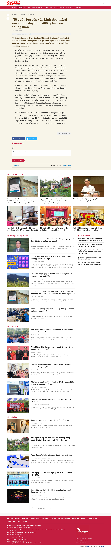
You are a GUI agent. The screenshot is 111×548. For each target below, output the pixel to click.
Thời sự (20, 7)
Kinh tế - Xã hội (42, 314)
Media (80, 7)
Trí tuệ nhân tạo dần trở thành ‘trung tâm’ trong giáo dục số (89, 257)
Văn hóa (52, 7)
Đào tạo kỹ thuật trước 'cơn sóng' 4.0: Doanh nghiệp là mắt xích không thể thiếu (51, 383)
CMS (89, 546)
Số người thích (67, 165)
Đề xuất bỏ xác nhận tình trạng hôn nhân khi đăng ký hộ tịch (86, 200)
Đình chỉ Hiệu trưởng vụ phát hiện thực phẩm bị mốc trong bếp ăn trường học (87, 229)
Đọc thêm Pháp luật (17, 174)
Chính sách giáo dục (43, 244)
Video (9, 521)
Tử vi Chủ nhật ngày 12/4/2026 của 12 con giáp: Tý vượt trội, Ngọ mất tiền (52, 275)
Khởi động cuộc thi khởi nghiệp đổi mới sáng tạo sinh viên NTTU (52, 474)
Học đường (74, 7)
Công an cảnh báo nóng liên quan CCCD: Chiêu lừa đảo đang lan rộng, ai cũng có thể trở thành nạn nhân (21, 201)
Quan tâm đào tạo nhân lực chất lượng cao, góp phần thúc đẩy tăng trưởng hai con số (52, 240)
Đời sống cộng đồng (62, 7)
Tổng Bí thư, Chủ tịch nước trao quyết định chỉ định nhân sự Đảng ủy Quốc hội (51, 348)
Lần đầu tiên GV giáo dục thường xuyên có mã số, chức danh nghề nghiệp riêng (51, 365)
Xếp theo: (52, 165)
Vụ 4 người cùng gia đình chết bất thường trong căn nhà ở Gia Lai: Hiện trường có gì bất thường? (54, 201)
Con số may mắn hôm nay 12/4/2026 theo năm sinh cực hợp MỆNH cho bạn (51, 257)
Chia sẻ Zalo (31, 139)
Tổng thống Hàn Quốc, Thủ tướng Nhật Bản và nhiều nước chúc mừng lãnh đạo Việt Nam (90, 251)
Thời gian (58, 165)
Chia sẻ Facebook (18, 139)
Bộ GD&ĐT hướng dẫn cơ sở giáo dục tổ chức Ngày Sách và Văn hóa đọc (51, 330)
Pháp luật (31, 14)
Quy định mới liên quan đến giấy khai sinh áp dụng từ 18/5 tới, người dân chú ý (22, 229)
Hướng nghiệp (35, 7)
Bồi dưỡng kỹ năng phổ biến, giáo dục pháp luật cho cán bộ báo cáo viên (54, 229)
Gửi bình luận (18, 160)
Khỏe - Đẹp (27, 7)
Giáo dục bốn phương (44, 460)
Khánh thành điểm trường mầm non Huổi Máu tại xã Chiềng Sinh (53, 400)
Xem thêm (41, 508)
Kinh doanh (44, 7)
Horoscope (41, 262)
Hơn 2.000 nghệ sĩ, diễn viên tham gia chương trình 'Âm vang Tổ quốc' (51, 491)
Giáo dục (14, 7)
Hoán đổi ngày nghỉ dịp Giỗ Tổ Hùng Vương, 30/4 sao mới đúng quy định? (53, 310)
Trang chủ (14, 14)
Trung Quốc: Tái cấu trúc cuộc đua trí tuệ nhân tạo (51, 456)
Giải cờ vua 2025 (92, 518)
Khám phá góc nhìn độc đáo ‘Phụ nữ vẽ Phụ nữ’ (52, 420)
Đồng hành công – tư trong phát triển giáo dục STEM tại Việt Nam (90, 245)
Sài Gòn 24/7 (17, 521)
